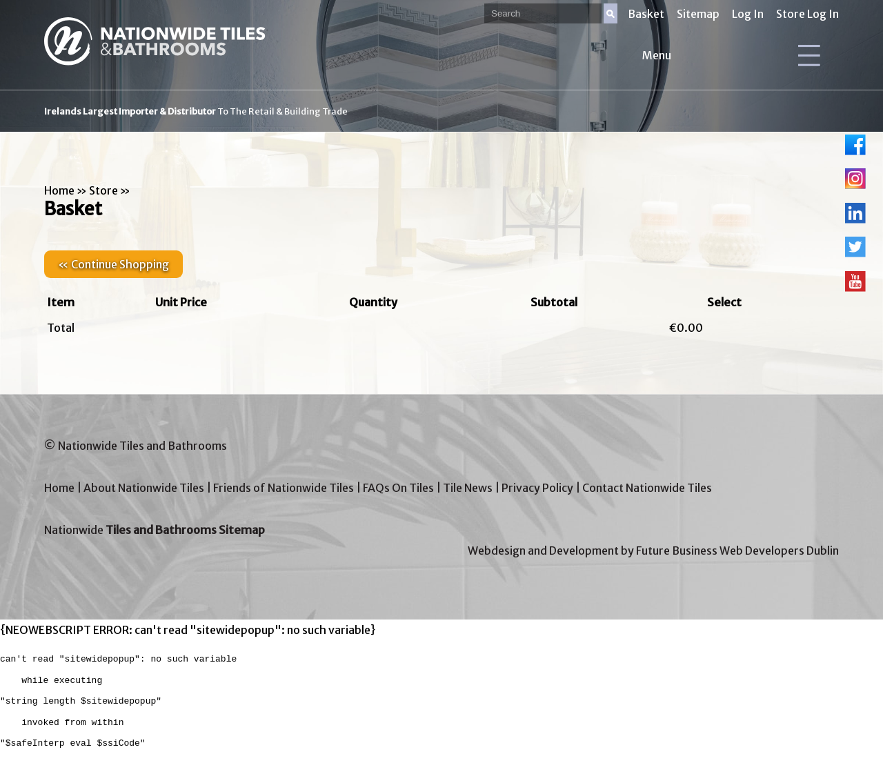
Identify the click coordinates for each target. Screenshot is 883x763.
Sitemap (698, 14)
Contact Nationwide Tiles (647, 488)
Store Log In (807, 14)
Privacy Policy (537, 488)
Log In (748, 14)
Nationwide (154, 530)
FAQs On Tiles (398, 488)
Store (103, 190)
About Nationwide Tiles (143, 488)
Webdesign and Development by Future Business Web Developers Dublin (653, 550)
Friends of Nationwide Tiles (283, 488)
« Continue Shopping (113, 264)
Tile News (468, 488)
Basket (646, 14)
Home (59, 190)
